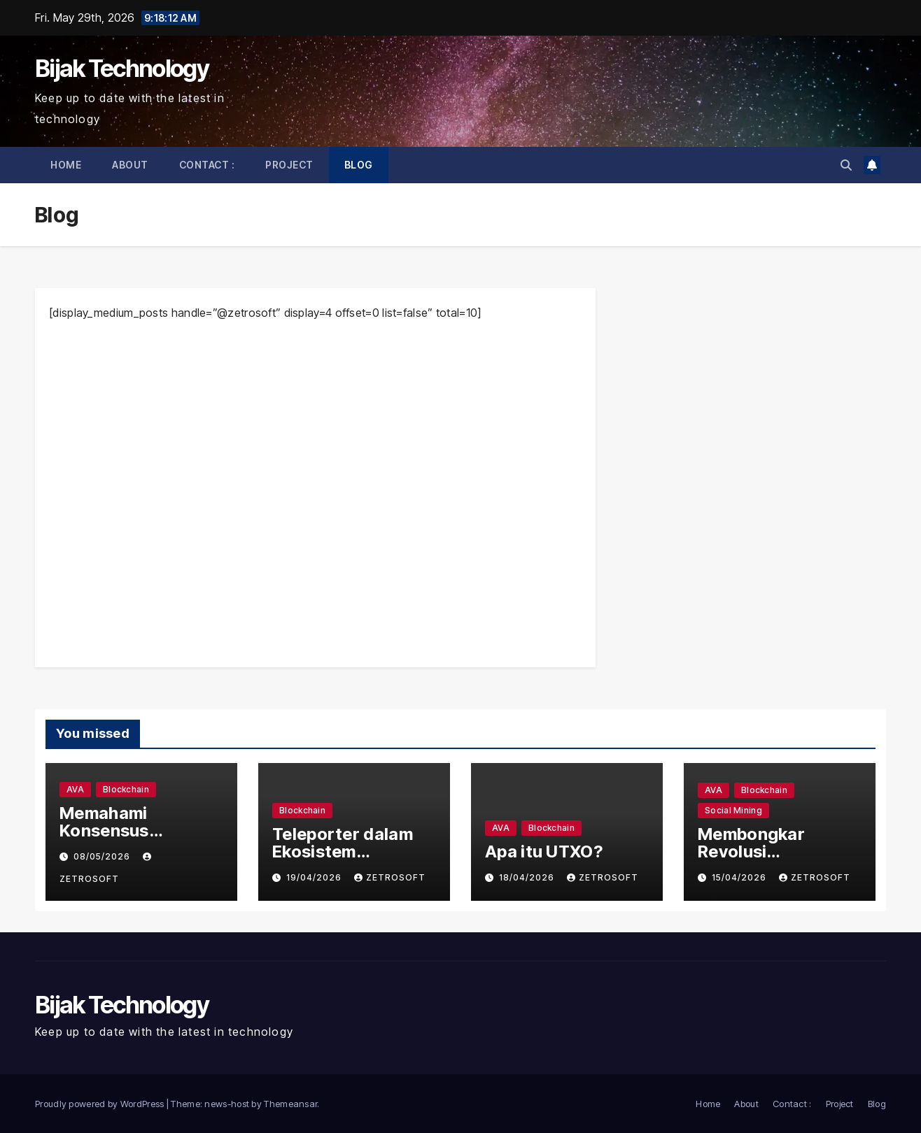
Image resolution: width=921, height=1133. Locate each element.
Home (65, 165)
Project (289, 165)
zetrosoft (390, 877)
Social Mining (733, 810)
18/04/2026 (528, 877)
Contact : (207, 165)
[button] (846, 165)
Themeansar (290, 1103)
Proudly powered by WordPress (101, 1103)
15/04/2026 (740, 877)
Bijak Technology (122, 68)
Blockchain (126, 789)
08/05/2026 (103, 856)
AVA (75, 789)
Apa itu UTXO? (544, 851)
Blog (358, 165)
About (130, 165)
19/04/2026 (315, 877)
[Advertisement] (315, 493)
